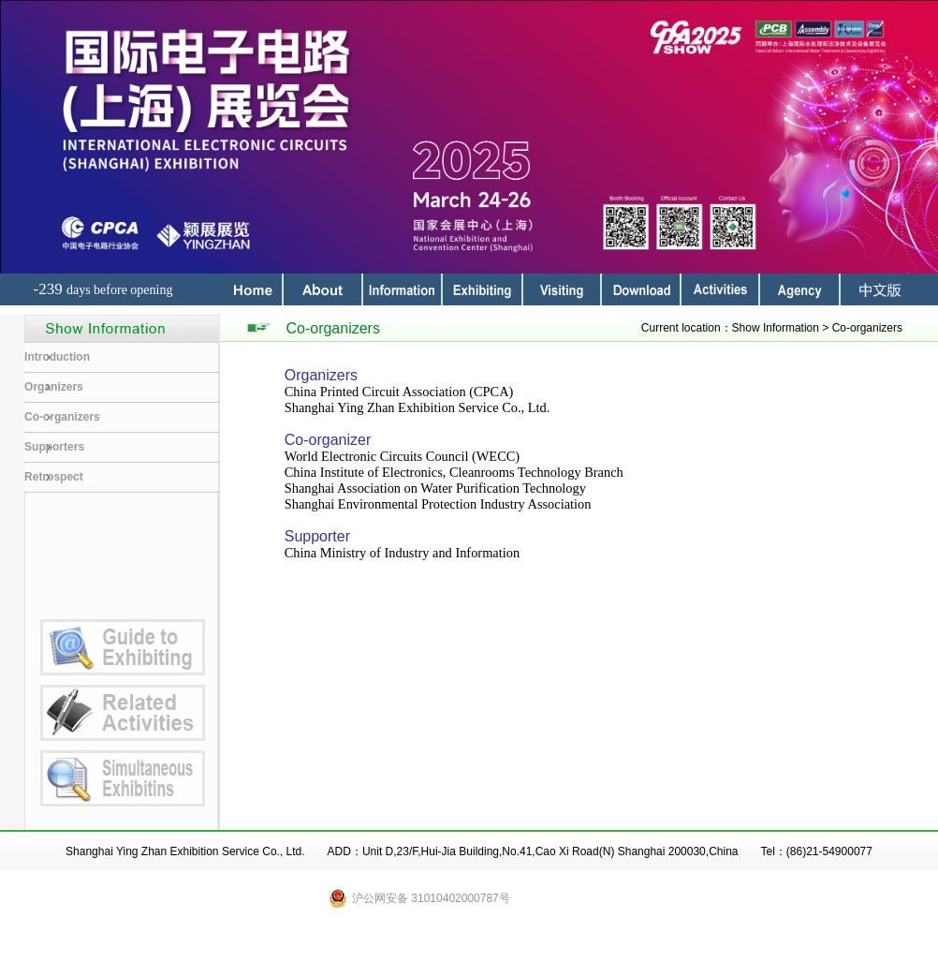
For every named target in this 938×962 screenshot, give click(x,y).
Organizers (53, 386)
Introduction (57, 356)
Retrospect (53, 476)
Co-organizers (62, 416)
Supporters (54, 446)
